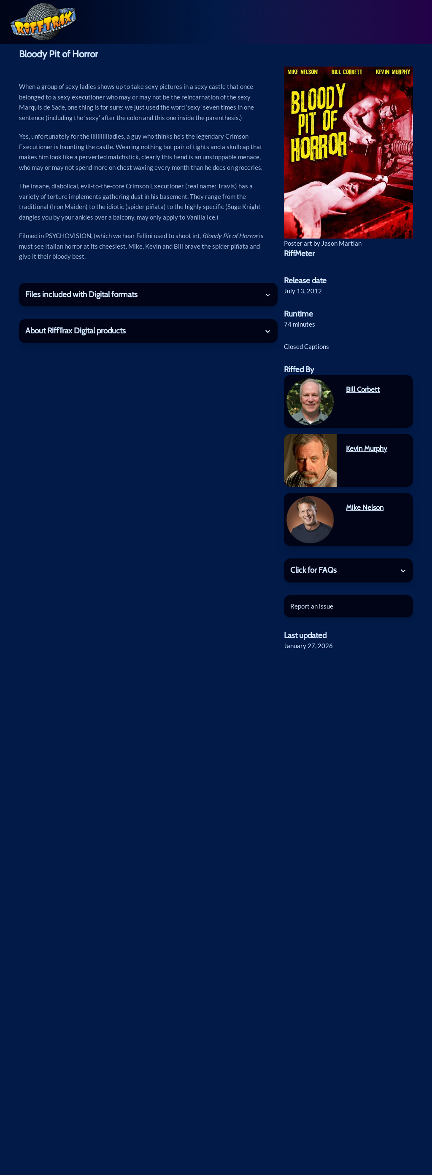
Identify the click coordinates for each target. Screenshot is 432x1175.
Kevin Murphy (366, 448)
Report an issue (311, 606)
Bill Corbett (363, 389)
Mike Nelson (364, 507)
